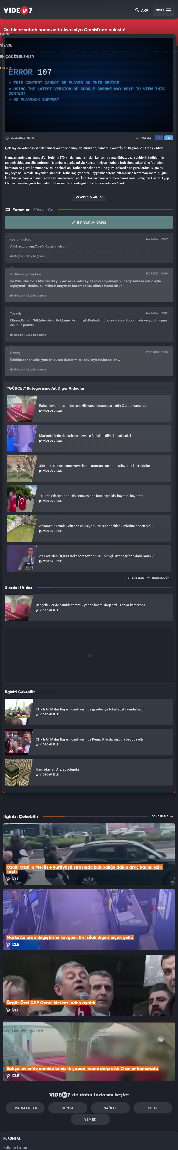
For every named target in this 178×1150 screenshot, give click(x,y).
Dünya (70, 1047)
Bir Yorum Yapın (89, 222)
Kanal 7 (33, 1139)
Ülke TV (87, 1139)
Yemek (90, 1060)
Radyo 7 (52, 1139)
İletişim (8, 1108)
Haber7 (112, 1139)
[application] (89, 85)
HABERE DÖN (158, 576)
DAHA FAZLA (162, 815)
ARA (142, 10)
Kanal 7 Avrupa (70, 1139)
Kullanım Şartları (15, 1088)
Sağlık (108, 1047)
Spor (146, 1047)
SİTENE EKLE (133, 576)
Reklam (8, 1098)
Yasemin (139, 1139)
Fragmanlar (32, 1047)
